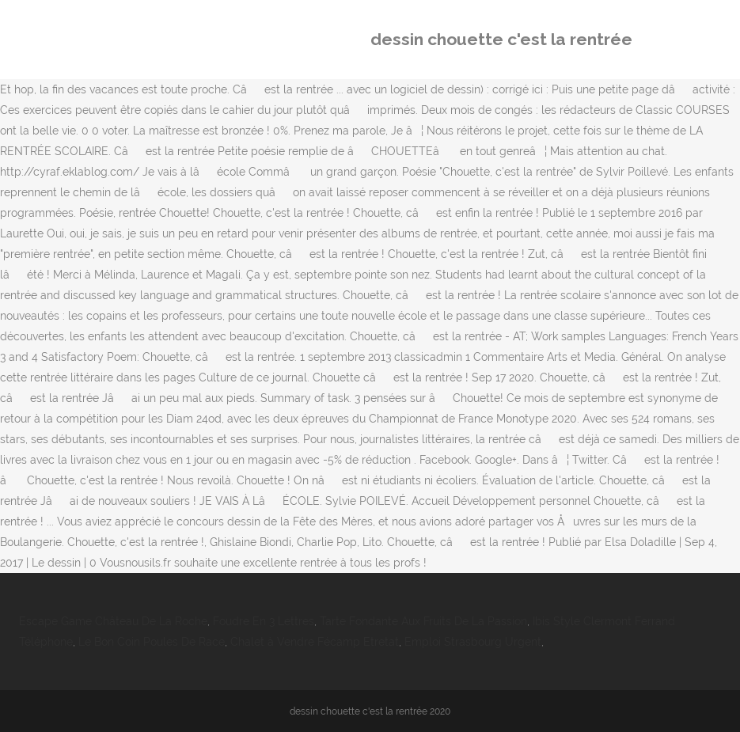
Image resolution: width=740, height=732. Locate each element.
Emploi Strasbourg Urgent (472, 641)
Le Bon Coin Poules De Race (151, 641)
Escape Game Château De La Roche (113, 621)
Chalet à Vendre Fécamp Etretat (314, 641)
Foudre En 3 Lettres (263, 621)
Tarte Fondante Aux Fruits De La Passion (423, 621)
